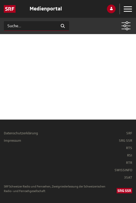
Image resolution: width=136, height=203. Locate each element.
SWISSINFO (123, 170)
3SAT (128, 177)
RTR (129, 163)
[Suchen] (30, 26)
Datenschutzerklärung (21, 133)
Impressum (12, 140)
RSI (129, 155)
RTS (129, 148)
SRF (129, 133)
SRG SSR (125, 140)
